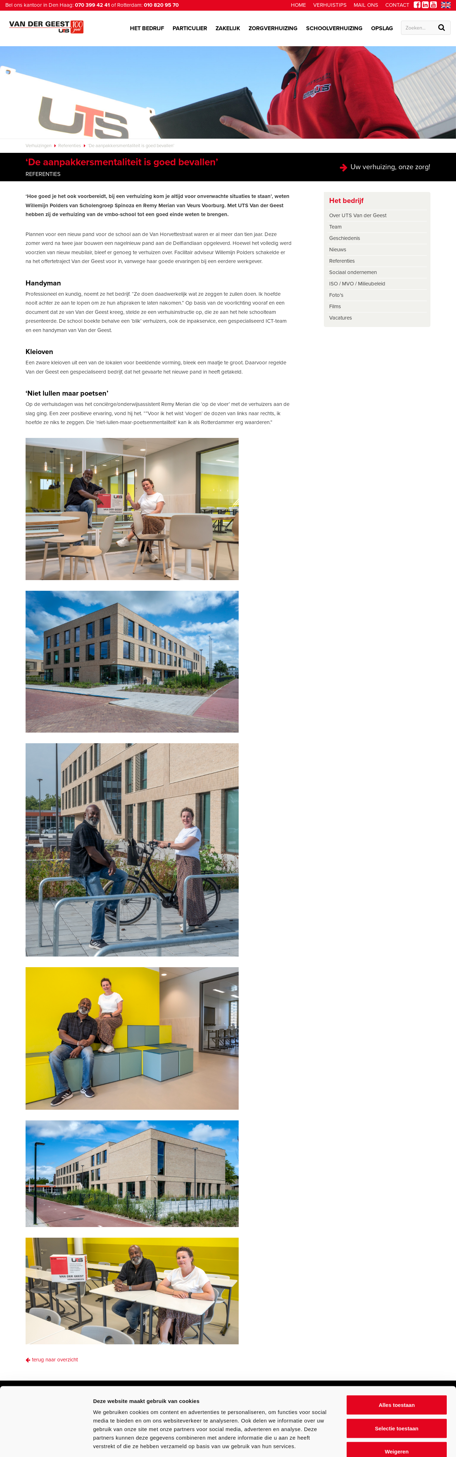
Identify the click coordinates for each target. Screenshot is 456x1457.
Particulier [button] (190, 28)
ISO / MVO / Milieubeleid (357, 283)
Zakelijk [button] (228, 28)
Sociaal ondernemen (353, 272)
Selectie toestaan (397, 1387)
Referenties (69, 146)
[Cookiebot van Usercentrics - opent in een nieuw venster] (46, 1443)
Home (298, 5)
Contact (397, 5)
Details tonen (384, 1443)
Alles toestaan (397, 1364)
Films (335, 306)
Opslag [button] (382, 28)
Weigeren (396, 1410)
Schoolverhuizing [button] (334, 28)
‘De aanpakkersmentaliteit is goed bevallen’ (131, 146)
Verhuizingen (38, 146)
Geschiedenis (344, 238)
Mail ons (366, 5)
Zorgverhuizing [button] (273, 28)
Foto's (336, 295)
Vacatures (340, 318)
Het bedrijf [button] (147, 28)
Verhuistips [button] (330, 5)
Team (335, 227)
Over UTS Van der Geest (357, 215)
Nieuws (337, 249)
